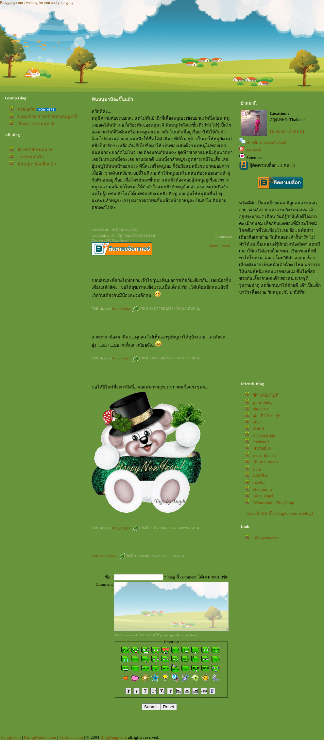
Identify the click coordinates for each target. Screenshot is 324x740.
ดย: (96, 556)
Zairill (258, 428)
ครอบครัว (26, 109)
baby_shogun (125, 308)
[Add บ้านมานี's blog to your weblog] (280, 513)
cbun (257, 422)
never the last (264, 455)
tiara (257, 469)
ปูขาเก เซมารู (265, 461)
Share (213, 245)
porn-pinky (262, 402)
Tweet (225, 245)
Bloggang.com (266, 537)
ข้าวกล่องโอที (266, 395)
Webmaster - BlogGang (273, 502)
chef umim (262, 489)
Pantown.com (71, 737)
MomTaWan (112, 556)
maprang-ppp (264, 435)
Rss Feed (253, 149)
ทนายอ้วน (262, 448)
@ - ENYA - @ (266, 415)
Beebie (259, 482)
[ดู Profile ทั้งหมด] (287, 131)
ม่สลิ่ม (260, 475)
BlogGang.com (113, 737)
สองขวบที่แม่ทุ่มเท (34, 149)
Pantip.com (11, 737)
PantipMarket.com (40, 737)
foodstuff (261, 441)
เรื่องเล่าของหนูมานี (36, 123)
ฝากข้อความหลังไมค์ (266, 142)
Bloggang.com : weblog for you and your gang (37, 2)
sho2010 (260, 408)
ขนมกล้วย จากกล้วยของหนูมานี (47, 116)
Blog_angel (263, 495)
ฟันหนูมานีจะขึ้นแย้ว (36, 164)
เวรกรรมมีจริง (30, 156)
